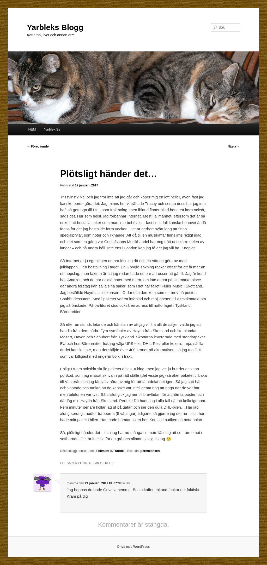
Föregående (37, 146)
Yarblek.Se (52, 129)
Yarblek (120, 451)
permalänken (150, 451)
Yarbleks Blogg (55, 27)
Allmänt (103, 451)
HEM (32, 129)
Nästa (234, 146)
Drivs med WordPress (133, 547)
